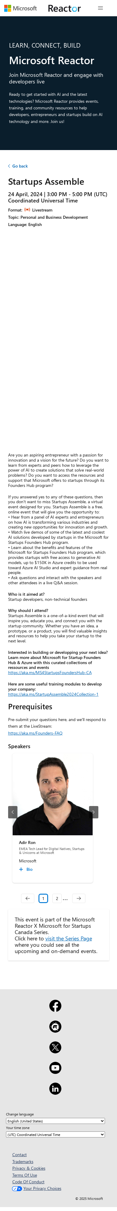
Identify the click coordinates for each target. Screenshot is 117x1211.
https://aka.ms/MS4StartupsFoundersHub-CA (50, 672)
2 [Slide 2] (57, 898)
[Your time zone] (55, 1134)
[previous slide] (12, 812)
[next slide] (93, 812)
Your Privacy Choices (36, 1188)
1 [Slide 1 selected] (43, 898)
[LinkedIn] (55, 1093)
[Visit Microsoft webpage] (20, 8)
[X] (55, 1051)
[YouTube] (55, 1072)
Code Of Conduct (28, 1181)
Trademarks (22, 1161)
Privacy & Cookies (28, 1168)
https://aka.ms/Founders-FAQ (35, 733)
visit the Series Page (68, 938)
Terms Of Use (24, 1175)
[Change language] (55, 1121)
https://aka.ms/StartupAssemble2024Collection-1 (53, 694)
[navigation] (27, 898)
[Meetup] (55, 1030)
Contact (19, 1154)
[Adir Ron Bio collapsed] (26, 869)
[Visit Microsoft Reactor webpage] (64, 8)
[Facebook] (55, 1010)
